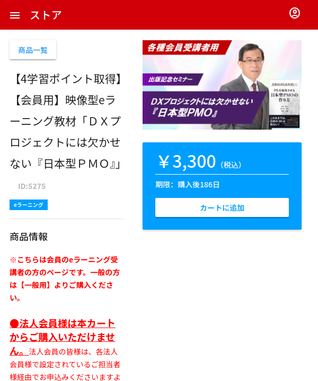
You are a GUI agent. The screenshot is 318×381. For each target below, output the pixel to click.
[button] (15, 15)
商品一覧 (33, 49)
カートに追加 (222, 207)
